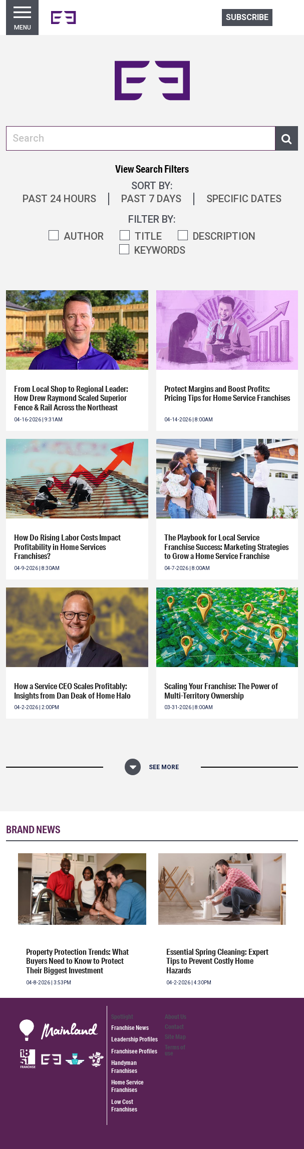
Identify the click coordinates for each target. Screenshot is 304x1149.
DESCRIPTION (224, 236)
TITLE (148, 236)
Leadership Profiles (134, 1039)
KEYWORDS (159, 250)
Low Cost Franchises (124, 1105)
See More (164, 767)
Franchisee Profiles (134, 1051)
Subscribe (247, 17)
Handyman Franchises (124, 1066)
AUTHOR (84, 236)
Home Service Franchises (127, 1086)
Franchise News (130, 1027)
